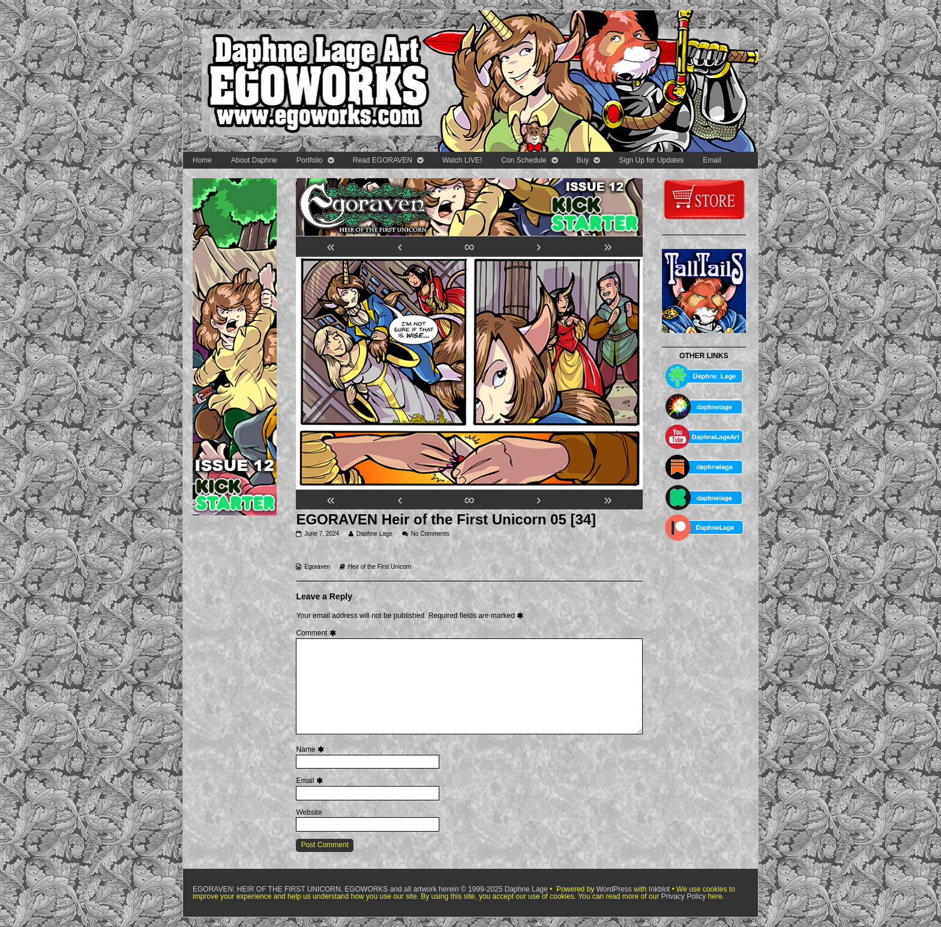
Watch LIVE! (462, 160)
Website (309, 812)
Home (202, 160)
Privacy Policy (683, 896)
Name (311, 749)
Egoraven (317, 566)
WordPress (614, 889)
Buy (583, 160)
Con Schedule (523, 160)
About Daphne (254, 160)
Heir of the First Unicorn (380, 566)
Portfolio (309, 160)
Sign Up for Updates (651, 160)
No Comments (430, 533)
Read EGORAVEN (382, 160)
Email (712, 160)
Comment (317, 633)
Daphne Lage (374, 533)
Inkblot (659, 889)
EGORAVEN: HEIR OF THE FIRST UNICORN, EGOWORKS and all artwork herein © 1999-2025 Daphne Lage (371, 889)
